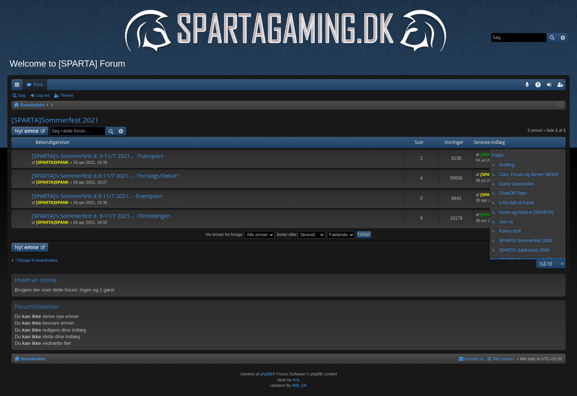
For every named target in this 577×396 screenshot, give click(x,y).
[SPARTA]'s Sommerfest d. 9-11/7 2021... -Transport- (98, 155)
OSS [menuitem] (541, 86)
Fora (38, 84)
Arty (296, 380)
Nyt (27, 130)
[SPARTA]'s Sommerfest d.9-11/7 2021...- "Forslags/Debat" (105, 175)
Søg (551, 37)
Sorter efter (300, 234)
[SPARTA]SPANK (52, 162)
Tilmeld (66, 95)
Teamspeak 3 (528, 86)
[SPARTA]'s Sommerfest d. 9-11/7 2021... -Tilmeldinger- (101, 215)
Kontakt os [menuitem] (474, 359)
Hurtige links (18, 86)
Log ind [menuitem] (551, 86)
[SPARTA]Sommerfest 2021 (55, 120)
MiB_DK (299, 385)
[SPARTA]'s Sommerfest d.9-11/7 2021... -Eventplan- (97, 195)
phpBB (266, 374)
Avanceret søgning (562, 37)
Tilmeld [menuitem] (562, 86)
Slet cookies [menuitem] (503, 359)
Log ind (42, 95)
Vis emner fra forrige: (240, 234)
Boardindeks (33, 359)
